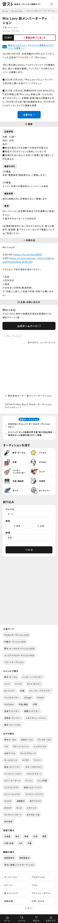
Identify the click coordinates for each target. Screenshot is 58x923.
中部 (35, 836)
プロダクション (38, 877)
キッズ (19, 807)
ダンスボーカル (44, 739)
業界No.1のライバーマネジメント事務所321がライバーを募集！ (31, 46)
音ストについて (11, 893)
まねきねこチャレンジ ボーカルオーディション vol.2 (29, 425)
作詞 (35, 704)
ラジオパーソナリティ (34, 794)
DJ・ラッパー (9, 690)
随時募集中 (24, 858)
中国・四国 (9, 843)
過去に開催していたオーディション (19, 864)
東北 (17, 836)
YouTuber (9, 704)
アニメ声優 (42, 780)
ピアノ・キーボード (12, 780)
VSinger (28, 697)
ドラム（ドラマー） (34, 773)
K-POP (26, 760)
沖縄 (30, 843)
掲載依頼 (8, 901)
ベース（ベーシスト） (13, 773)
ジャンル (21, 920)
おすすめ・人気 (33, 814)
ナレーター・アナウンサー (40, 690)
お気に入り (51, 920)
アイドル (15, 30)
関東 (26, 836)
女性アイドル (10, 753)
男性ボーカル (10, 739)
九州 (21, 843)
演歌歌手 (21, 801)
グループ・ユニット (14, 336)
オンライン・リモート (13, 814)
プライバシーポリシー (42, 893)
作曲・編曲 (23, 704)
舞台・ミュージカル (12, 724)
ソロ (6, 746)
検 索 (29, 550)
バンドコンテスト (11, 787)
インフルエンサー (11, 697)
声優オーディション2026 (15, 641)
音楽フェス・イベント (33, 787)
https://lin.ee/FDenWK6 (27, 254)
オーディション (11, 877)
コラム (35, 885)
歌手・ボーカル (10, 677)
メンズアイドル (40, 746)
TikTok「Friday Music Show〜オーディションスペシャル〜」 (28, 406)
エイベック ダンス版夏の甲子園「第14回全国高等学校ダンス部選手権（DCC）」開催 (30, 433)
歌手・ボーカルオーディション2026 (19, 648)
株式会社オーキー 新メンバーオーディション (28, 395)
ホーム (7, 920)
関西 (44, 836)
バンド (7, 683)
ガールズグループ (28, 753)
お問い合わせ (38, 901)
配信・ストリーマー (12, 767)
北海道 (7, 836)
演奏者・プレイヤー (12, 718)
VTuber (40, 697)
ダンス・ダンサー (34, 683)
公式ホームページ (29, 326)
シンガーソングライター (32, 677)
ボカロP (7, 807)
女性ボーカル (27, 739)
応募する (29, 114)
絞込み (36, 920)
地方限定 (8, 821)
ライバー (37, 760)
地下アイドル (35, 801)
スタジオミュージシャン (36, 718)
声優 (22, 690)
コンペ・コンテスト (12, 794)
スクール (8, 885)
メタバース (31, 807)
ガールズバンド (11, 760)
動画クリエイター (32, 711)
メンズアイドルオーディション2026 (19, 655)
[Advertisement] (29, 368)
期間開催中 (9, 858)
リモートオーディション (14, 662)
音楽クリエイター (11, 711)
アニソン (28, 780)
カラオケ (8, 801)
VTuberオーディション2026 (16, 635)
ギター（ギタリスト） (33, 767)
